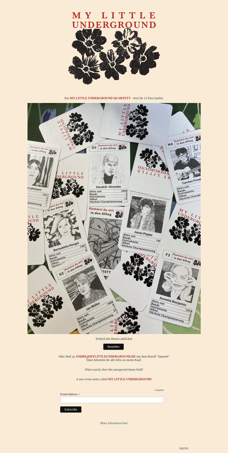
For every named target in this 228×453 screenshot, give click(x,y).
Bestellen (113, 346)
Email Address (70, 394)
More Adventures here (114, 423)
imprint (183, 448)
